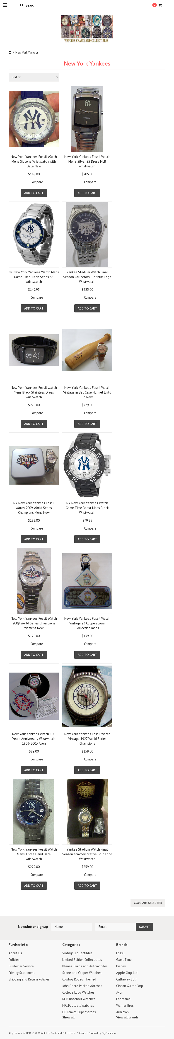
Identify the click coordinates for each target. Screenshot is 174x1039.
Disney (121, 966)
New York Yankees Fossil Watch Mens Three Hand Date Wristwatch (34, 854)
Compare (37, 182)
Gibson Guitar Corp (129, 986)
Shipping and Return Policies (29, 979)
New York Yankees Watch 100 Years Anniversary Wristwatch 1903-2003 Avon (33, 739)
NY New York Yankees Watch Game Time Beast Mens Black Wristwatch (87, 508)
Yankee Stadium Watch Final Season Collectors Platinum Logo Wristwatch (87, 277)
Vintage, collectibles (77, 953)
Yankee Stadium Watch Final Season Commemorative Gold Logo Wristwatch (87, 854)
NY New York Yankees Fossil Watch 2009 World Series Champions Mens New (33, 508)
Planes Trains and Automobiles (85, 966)
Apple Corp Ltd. (127, 973)
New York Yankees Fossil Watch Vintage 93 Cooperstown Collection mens (87, 623)
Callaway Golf (126, 979)
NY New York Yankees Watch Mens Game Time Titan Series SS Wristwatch (34, 277)
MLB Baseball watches (78, 999)
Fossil (120, 953)
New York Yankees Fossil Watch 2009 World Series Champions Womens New (34, 623)
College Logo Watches (78, 992)
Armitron (122, 1012)
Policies (14, 959)
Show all (68, 1017)
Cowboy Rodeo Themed (79, 979)
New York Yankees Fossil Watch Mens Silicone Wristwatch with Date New (34, 161)
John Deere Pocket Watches (82, 986)
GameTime (124, 959)
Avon (119, 992)
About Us (15, 953)
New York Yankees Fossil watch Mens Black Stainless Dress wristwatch (34, 392)
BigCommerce (109, 1033)
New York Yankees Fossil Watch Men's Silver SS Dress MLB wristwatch (87, 161)
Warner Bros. (125, 1005)
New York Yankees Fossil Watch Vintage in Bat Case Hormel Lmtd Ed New (87, 392)
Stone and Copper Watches (82, 973)
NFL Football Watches (78, 1005)
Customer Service (21, 966)
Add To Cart (34, 193)
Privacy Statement (22, 973)
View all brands (127, 1017)
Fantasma (123, 999)
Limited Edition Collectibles (82, 959)
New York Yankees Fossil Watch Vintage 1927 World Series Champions (87, 739)
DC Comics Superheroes (79, 1012)
